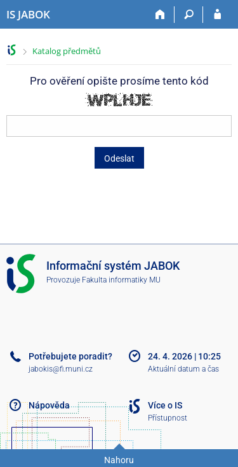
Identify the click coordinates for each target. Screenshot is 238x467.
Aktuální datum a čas (183, 369)
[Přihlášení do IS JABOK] (217, 14)
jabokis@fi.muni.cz (61, 369)
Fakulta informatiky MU (121, 279)
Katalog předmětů (66, 51)
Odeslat (119, 158)
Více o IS (165, 405)
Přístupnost (167, 418)
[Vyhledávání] (189, 14)
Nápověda (49, 405)
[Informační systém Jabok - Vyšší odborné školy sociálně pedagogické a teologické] (28, 14)
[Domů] (160, 14)
